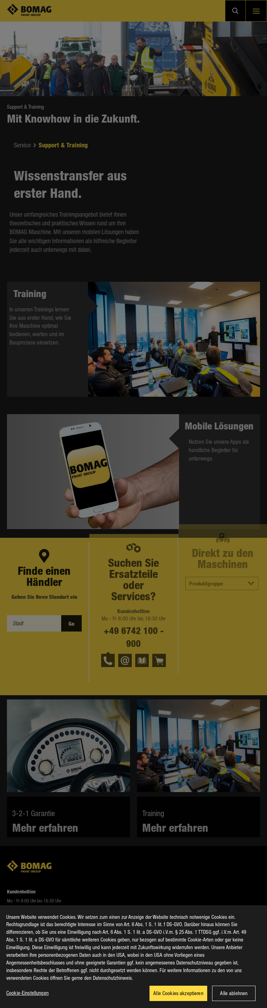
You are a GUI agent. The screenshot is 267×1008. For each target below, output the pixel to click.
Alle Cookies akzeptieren (178, 998)
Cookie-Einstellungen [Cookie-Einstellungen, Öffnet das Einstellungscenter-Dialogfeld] (27, 997)
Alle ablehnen (234, 998)
